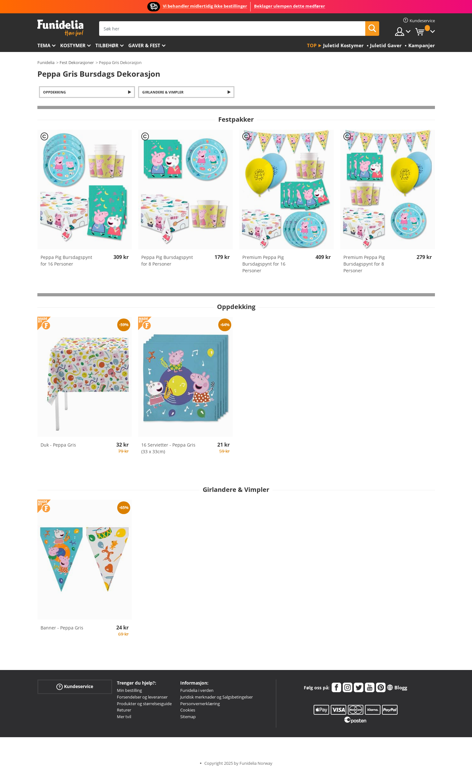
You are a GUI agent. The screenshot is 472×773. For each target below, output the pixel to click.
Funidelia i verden (197, 690)
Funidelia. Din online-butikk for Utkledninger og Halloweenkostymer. (60, 28)
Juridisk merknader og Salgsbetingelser (216, 697)
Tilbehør (106, 45)
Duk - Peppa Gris (58, 445)
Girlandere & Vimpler (162, 92)
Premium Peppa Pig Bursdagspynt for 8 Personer (364, 264)
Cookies (187, 710)
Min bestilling (129, 690)
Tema (43, 45)
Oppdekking (54, 92)
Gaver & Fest (144, 45)
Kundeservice (74, 686)
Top (311, 45)
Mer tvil (124, 716)
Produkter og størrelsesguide (144, 703)
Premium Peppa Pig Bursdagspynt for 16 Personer (263, 264)
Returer (124, 710)
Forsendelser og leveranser (142, 697)
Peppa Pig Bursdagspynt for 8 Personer (167, 260)
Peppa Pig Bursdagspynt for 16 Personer (66, 260)
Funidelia (45, 62)
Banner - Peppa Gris (62, 628)
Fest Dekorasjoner (77, 62)
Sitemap (188, 716)
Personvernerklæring (200, 703)
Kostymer (73, 45)
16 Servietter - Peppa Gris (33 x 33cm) (168, 448)
